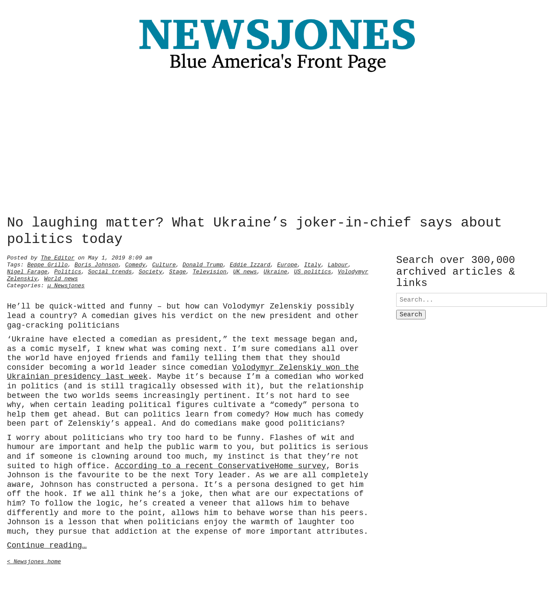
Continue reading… (47, 544)
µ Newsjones (66, 285)
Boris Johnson (96, 264)
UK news (245, 271)
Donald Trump (202, 264)
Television (210, 271)
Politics (67, 271)
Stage (177, 271)
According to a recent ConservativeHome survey (220, 465)
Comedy (135, 264)
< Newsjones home (34, 561)
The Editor (58, 257)
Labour (338, 264)
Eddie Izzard (250, 264)
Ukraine (275, 271)
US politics (312, 271)
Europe (287, 264)
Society (150, 271)
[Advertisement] (278, 146)
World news (61, 278)
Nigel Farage (27, 271)
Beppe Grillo (47, 264)
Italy (312, 264)
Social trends (110, 271)
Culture (163, 264)
